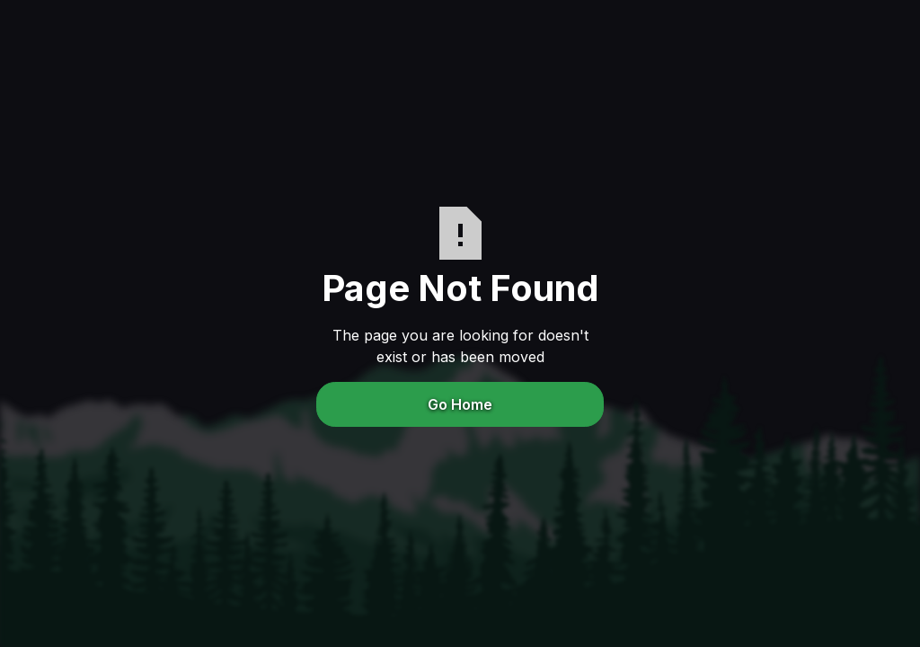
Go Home (460, 404)
